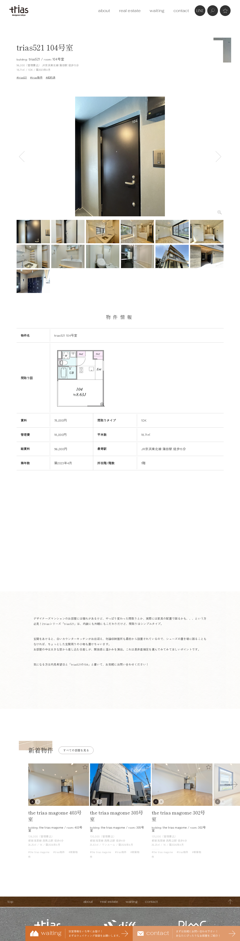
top (10, 901)
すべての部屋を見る (76, 750)
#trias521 (22, 77)
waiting (157, 10)
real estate (130, 10)
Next (218, 156)
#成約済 (50, 77)
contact (181, 10)
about (104, 10)
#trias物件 (36, 77)
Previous (22, 156)
